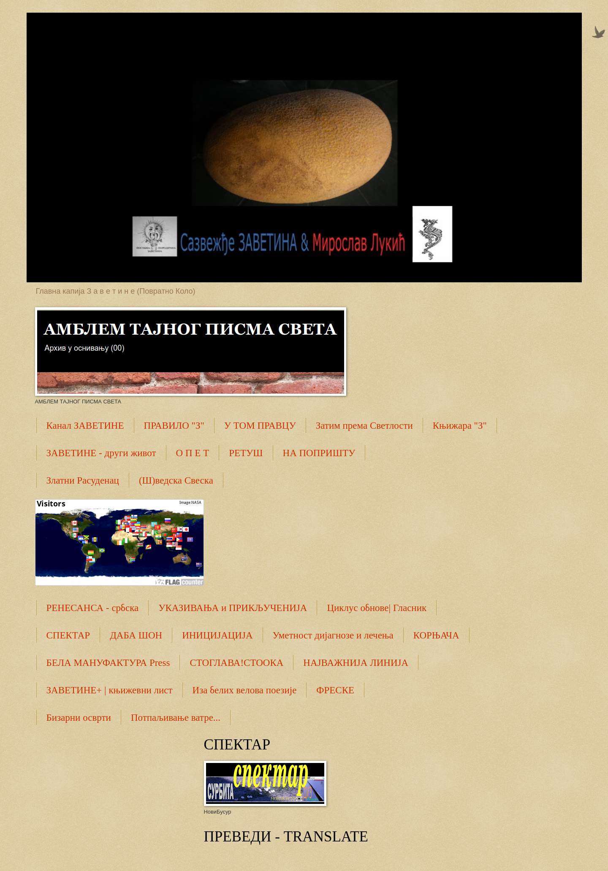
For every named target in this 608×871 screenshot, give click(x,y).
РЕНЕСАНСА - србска (92, 608)
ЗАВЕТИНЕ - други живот (101, 453)
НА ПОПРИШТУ (319, 453)
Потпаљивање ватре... (175, 717)
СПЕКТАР (68, 635)
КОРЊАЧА (436, 635)
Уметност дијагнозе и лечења (333, 635)
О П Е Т (192, 453)
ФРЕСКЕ (335, 690)
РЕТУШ (246, 453)
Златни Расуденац (82, 480)
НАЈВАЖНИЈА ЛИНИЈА (355, 662)
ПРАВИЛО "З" (174, 425)
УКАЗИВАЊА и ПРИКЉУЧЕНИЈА (232, 608)
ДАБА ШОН (136, 635)
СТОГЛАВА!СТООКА (236, 662)
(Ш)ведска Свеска (176, 480)
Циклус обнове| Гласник (376, 608)
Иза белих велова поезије (245, 690)
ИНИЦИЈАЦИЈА (217, 635)
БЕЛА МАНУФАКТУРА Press (108, 662)
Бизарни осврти (78, 717)
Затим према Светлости (364, 425)
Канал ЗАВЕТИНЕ (85, 425)
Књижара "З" (460, 425)
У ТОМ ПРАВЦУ (260, 425)
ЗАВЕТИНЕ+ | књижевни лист (109, 690)
